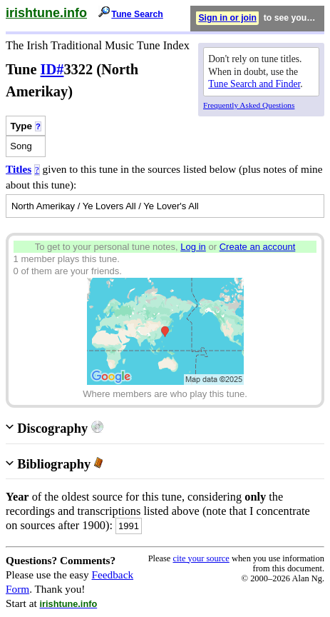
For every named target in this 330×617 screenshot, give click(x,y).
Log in (193, 246)
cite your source (200, 558)
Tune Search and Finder (254, 84)
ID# (52, 69)
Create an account (258, 246)
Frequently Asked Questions (248, 105)
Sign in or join (227, 18)
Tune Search (137, 14)
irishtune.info (46, 13)
